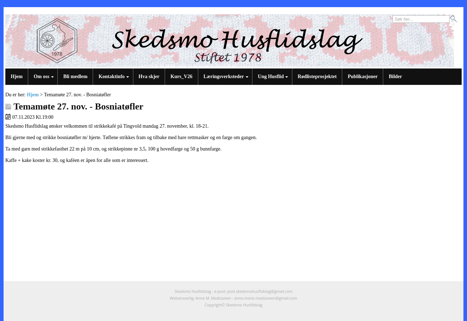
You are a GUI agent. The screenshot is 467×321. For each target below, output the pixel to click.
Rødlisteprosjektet (317, 76)
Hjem (16, 76)
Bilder (395, 76)
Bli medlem (75, 76)
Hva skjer (149, 76)
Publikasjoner (363, 76)
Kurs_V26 (181, 76)
